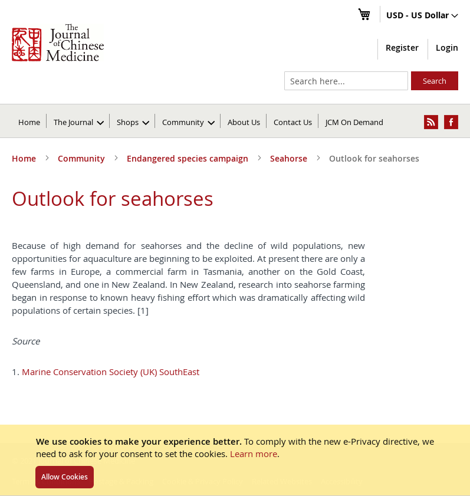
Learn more (253, 453)
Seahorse (290, 158)
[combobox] (346, 80)
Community (82, 158)
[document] (235, 460)
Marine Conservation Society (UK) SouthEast (110, 371)
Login (447, 47)
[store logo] (58, 42)
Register (402, 47)
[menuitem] (79, 121)
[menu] (235, 120)
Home (29, 122)
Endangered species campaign (189, 158)
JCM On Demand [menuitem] (354, 122)
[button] (422, 15)
